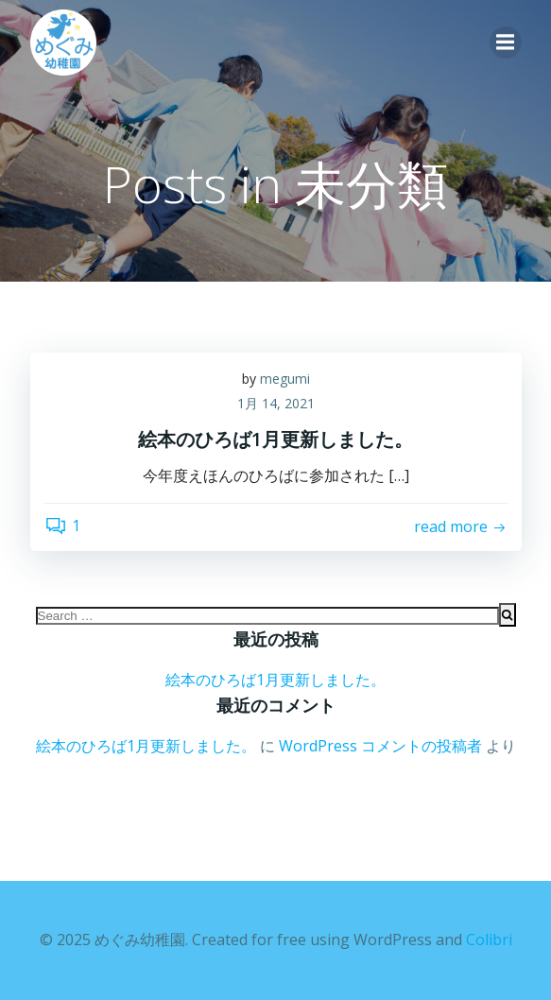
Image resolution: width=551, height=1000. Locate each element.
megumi (285, 379)
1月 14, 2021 (276, 403)
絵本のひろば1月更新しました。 (275, 679)
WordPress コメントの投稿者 (380, 745)
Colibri (489, 939)
